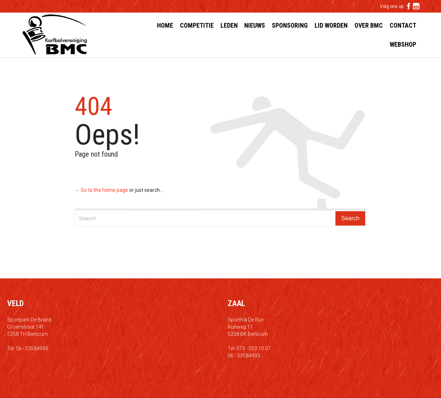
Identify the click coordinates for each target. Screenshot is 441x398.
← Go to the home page (101, 190)
